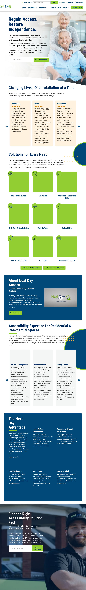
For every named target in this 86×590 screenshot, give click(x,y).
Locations (62, 2)
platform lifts (62, 374)
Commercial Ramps (67, 260)
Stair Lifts (43, 195)
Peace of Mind (64, 470)
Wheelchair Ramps (18, 195)
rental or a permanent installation (42, 393)
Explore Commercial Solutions (54, 267)
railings (14, 383)
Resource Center (57, 6)
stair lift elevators (67, 372)
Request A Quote (77, 6)
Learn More (13, 457)
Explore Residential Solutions (31, 267)
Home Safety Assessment (39, 429)
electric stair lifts (64, 376)
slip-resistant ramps (17, 379)
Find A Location (15, 312)
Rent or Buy (38, 470)
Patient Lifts (67, 228)
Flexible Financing (17, 470)
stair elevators (40, 375)
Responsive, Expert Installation (66, 429)
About (67, 6)
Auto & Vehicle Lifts (19, 260)
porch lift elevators (39, 373)
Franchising (70, 2)
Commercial (46, 6)
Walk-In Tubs (43, 228)
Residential (36, 6)
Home (28, 6)
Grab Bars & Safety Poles (19, 228)
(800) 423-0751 (79, 2)
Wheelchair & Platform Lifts (67, 196)
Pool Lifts (43, 260)
